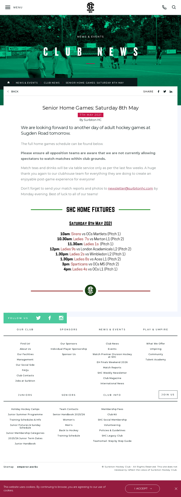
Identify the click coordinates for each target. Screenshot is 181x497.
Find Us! (25, 343)
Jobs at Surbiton (25, 380)
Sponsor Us (69, 354)
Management (25, 359)
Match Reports (112, 367)
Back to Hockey (68, 430)
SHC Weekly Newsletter (112, 373)
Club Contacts (25, 375)
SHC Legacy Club (112, 435)
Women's (69, 419)
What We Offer (155, 343)
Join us (168, 394)
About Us (25, 349)
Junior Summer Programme (25, 414)
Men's (68, 425)
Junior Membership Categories (25, 433)
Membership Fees (112, 409)
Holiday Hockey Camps (25, 409)
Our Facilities (25, 354)
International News (112, 383)
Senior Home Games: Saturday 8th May (95, 82)
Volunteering (112, 425)
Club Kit (112, 414)
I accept (141, 488)
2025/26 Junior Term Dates (25, 438)
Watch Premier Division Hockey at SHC (112, 355)
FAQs (25, 370)
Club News (52, 82)
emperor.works (27, 466)
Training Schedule (68, 435)
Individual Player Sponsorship (69, 349)
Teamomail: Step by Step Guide (112, 441)
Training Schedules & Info (25, 419)
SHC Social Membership (112, 419)
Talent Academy (155, 359)
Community (155, 354)
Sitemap (9, 466)
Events (112, 349)
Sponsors (69, 329)
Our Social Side (25, 365)
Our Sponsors (68, 343)
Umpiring (156, 349)
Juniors (25, 395)
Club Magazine (112, 378)
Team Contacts (68, 409)
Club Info (112, 395)
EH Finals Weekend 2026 (112, 362)
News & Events (27, 82)
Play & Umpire (155, 329)
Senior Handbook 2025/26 (69, 414)
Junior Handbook (25, 443)
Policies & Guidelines (112, 430)
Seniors (69, 395)
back (14, 91)
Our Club (25, 329)
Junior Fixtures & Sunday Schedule (25, 426)
